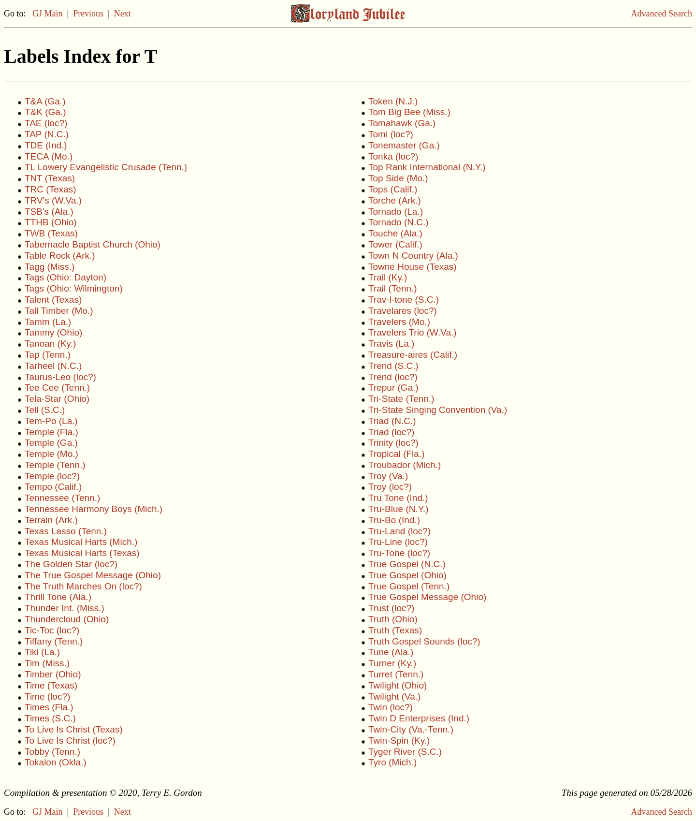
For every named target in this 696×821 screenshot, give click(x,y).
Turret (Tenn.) (395, 674)
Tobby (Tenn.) (52, 752)
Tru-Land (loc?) (399, 531)
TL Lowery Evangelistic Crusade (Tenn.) (106, 167)
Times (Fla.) (49, 707)
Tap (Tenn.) (48, 355)
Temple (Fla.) (51, 432)
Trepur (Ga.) (393, 387)
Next (122, 13)
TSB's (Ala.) (49, 211)
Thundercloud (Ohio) (67, 619)
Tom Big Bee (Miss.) (409, 112)
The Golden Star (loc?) (71, 564)
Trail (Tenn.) (392, 288)
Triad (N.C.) (392, 421)
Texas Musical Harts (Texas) (82, 553)
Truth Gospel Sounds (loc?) (424, 641)
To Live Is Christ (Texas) (74, 729)
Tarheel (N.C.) (53, 366)
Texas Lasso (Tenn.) (66, 531)
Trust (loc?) (391, 608)
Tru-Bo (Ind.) (394, 520)
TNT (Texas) (50, 178)
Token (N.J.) (393, 101)
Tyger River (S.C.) (405, 752)
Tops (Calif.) (392, 189)
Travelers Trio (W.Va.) (412, 332)
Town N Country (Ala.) (413, 255)
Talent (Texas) (53, 299)
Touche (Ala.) (395, 233)
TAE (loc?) (46, 123)
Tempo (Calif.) (53, 487)
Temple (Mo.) (51, 454)
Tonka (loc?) (393, 156)
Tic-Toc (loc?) (52, 630)
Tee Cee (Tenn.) (57, 387)
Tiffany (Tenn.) (54, 641)
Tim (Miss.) (47, 663)
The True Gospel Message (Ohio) (93, 575)
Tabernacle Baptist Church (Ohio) (92, 244)
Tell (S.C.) (45, 410)
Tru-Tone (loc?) (399, 553)
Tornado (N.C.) (398, 222)
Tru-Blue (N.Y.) (398, 509)
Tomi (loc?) (390, 134)
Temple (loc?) (52, 476)
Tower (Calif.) (395, 244)
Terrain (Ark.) (51, 520)
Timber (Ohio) (53, 674)
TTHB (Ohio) (51, 222)
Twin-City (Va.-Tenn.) (410, 729)
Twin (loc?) (390, 707)
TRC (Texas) (50, 189)
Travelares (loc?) (402, 311)
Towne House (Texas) (412, 267)
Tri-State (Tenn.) (401, 399)
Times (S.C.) (50, 718)
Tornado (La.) (395, 211)
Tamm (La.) (48, 322)
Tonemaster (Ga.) (404, 145)
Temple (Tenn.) (55, 465)
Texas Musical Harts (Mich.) (81, 542)
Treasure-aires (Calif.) (412, 355)
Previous (88, 13)
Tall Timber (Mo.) (59, 311)
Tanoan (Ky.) (50, 343)
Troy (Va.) (388, 476)
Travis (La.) (391, 343)
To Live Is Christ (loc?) (70, 740)
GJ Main (47, 13)
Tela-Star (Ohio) (57, 399)
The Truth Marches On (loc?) (83, 586)
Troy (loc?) (390, 487)
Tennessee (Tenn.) (62, 498)
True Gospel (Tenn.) (409, 586)
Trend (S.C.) (393, 366)
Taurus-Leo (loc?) (60, 377)
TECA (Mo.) (48, 156)
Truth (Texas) (395, 630)
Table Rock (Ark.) (60, 255)
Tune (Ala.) (390, 652)
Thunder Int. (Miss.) (64, 608)
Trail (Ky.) (387, 277)
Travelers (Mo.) (399, 322)
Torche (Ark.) (394, 200)
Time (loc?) (47, 696)
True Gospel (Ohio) (407, 575)
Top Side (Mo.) (398, 178)
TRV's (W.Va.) (53, 200)
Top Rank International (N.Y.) (427, 167)
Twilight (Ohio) (397, 685)
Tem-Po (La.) (51, 421)
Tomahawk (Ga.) (401, 123)
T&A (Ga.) (45, 101)
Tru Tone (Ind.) (398, 498)
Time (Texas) (51, 685)
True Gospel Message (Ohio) (427, 597)
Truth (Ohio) (393, 619)
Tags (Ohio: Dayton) (65, 277)
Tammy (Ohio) (53, 332)
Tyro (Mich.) (392, 762)
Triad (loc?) (391, 432)
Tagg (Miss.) (49, 267)
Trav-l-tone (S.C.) (403, 299)
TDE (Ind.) (46, 145)
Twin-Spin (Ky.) (399, 740)
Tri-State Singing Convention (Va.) (437, 410)
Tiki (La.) (42, 652)
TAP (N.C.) (47, 134)
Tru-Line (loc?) (398, 542)
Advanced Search (661, 13)
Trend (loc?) (393, 377)
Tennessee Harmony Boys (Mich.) (93, 509)
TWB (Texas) (51, 233)
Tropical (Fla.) (396, 454)
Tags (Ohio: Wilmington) (74, 288)
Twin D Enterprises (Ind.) (418, 718)
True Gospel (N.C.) (407, 564)
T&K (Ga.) (45, 112)
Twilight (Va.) (394, 696)
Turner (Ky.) (392, 663)
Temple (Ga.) (51, 443)
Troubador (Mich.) (404, 465)
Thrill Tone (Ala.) (58, 597)
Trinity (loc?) (393, 443)
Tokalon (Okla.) (56, 762)
